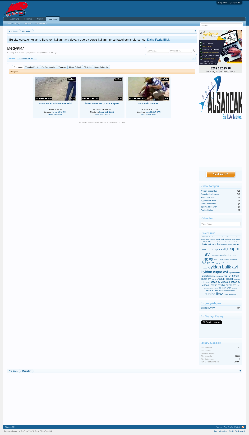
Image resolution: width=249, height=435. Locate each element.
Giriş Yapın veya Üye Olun (229, 3)
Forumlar (28, 19)
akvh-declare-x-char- (215, 237)
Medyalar (53, 19)
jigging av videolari (221, 259)
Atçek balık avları (208, 197)
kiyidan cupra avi (214, 272)
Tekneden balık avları (210, 194)
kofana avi (209, 276)
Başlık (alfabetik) (101, 67)
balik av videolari (233, 242)
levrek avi (227, 276)
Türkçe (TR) (10, 427)
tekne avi (234, 288)
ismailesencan (230, 255)
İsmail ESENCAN (60, 112)
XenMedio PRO (85, 122)
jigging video (208, 262)
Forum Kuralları (220, 431)
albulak (213, 239)
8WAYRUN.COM (118, 122)
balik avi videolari (211, 244)
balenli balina (223, 242)
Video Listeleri (41, 23)
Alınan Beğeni (75, 67)
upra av (227, 294)
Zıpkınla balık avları (209, 207)
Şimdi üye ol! (220, 174)
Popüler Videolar (49, 67)
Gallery (40, 19)
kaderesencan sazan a (233, 263)
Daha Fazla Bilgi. (158, 39)
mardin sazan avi (27, 58)
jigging (208, 259)
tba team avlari (225, 288)
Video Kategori (210, 186)
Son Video (18, 67)
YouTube (71, 79)
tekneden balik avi (214, 290)
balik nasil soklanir (226, 244)
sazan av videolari (220, 282)
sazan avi (231, 285)
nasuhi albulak (225, 278)
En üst (237, 427)
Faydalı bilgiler (207, 210)
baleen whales (214, 242)
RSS (243, 427)
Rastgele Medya (13, 23)
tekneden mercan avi (228, 290)
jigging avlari (233, 259)
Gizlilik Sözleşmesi (237, 431)
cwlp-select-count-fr (218, 255)
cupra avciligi (221, 249)
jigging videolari (220, 263)
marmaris (215, 279)
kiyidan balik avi (223, 266)
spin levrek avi (214, 288)
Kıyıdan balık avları (209, 191)
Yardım (219, 427)
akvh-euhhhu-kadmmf (228, 237)
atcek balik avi (222, 239)
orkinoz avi (205, 282)
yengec (233, 294)
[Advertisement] (220, 143)
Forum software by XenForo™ (28, 431)
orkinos (237, 279)
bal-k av (206, 242)
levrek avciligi (218, 276)
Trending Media (32, 67)
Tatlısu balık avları (55, 114)
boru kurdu (210, 250)
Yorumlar (62, 67)
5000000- (205, 237)
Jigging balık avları (208, 200)
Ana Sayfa (14, 19)
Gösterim (87, 67)
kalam (205, 268)
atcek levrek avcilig (234, 239)
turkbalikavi (214, 294)
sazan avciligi (218, 285)
